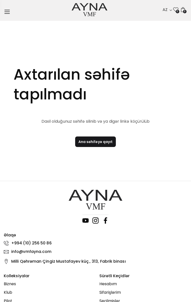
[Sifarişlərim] (143, 292)
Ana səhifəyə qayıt (95, 141)
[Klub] (48, 292)
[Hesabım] (143, 284)
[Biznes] (48, 284)
